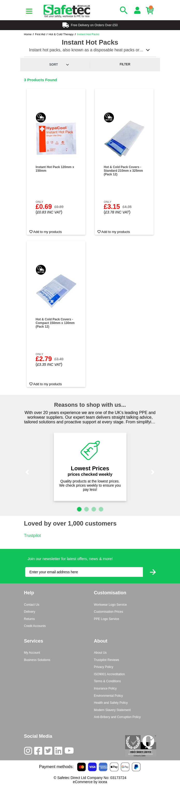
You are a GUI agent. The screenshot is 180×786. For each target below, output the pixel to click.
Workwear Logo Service (110, 604)
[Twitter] (49, 752)
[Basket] (151, 10)
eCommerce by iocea (90, 782)
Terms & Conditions (107, 681)
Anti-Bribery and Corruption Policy (117, 717)
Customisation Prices (108, 611)
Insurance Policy (105, 688)
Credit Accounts (35, 626)
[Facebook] (39, 752)
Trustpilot (32, 535)
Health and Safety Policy (111, 703)
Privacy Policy (103, 667)
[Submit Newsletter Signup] (153, 572)
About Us (100, 652)
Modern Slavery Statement (112, 710)
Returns (29, 619)
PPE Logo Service (106, 619)
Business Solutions (37, 660)
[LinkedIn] (59, 752)
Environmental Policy (108, 696)
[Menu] (29, 11)
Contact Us (31, 604)
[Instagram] (29, 752)
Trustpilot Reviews (106, 660)
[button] (27, 472)
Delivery (29, 611)
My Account (32, 652)
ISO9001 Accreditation (109, 674)
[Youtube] (70, 752)
